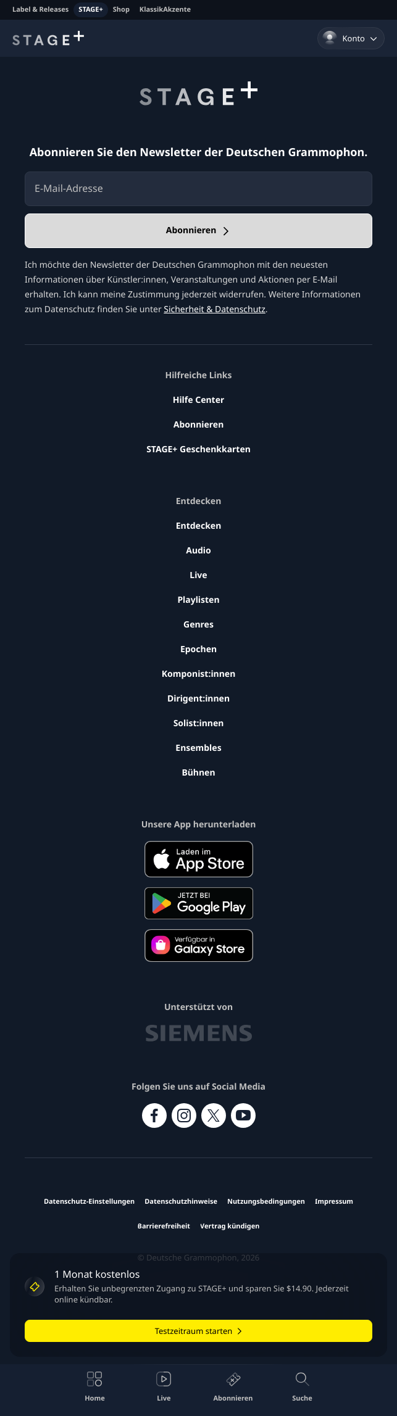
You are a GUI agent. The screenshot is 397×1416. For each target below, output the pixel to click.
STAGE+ (90, 9)
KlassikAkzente (165, 9)
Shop (121, 9)
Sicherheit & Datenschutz (214, 309)
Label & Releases (40, 9)
